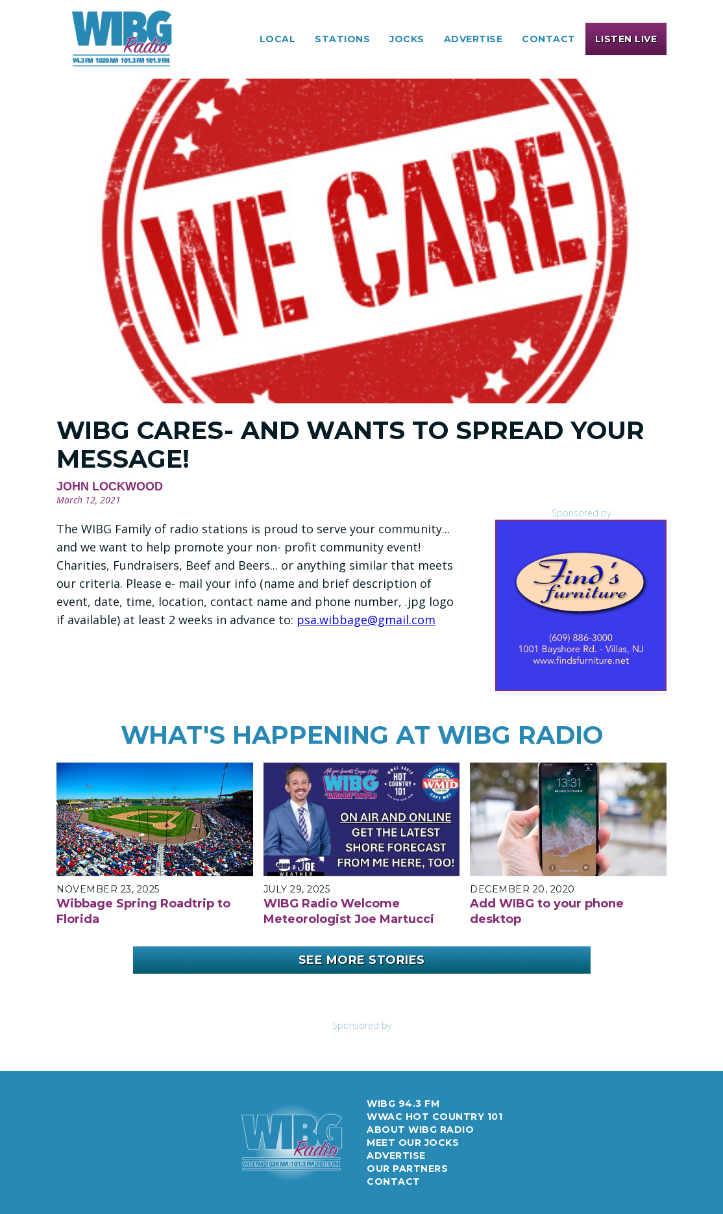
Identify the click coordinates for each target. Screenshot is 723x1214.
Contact (549, 39)
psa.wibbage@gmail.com (366, 619)
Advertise (396, 1155)
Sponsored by (581, 513)
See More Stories (362, 960)
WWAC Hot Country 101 (434, 1116)
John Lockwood (109, 486)
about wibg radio (420, 1129)
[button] (278, 39)
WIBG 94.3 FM (403, 1103)
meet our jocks (413, 1142)
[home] (121, 39)
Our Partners (407, 1168)
